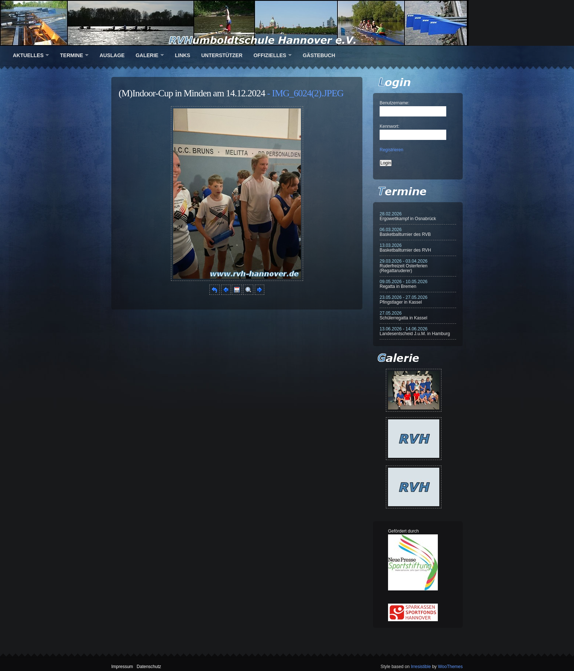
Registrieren (391, 149)
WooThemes (450, 666)
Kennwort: (389, 126)
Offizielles (269, 55)
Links (182, 55)
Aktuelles (28, 55)
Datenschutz (149, 666)
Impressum (122, 666)
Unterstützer (222, 55)
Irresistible (421, 666)
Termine (71, 55)
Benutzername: (394, 102)
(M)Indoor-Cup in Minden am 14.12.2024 (192, 93)
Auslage (112, 55)
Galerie (146, 55)
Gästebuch (319, 55)
